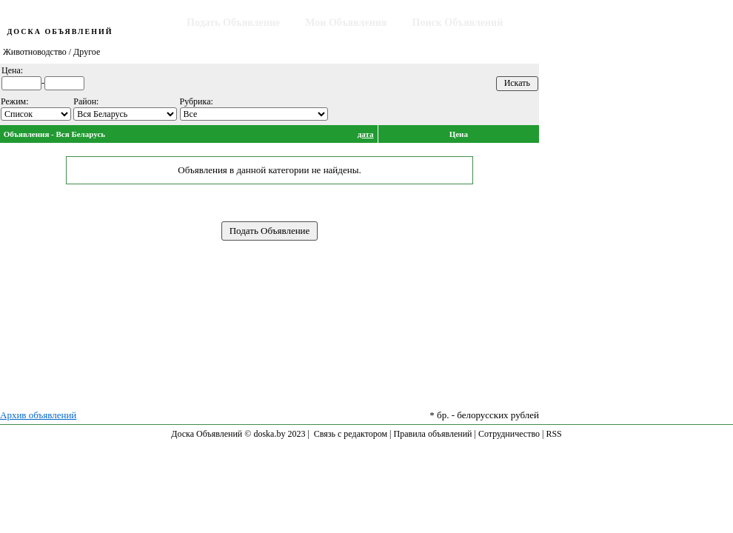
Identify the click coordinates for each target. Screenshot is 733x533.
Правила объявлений (433, 434)
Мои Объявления (345, 22)
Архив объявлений (38, 414)
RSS (553, 434)
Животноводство (35, 52)
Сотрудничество (509, 434)
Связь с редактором (350, 434)
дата (366, 134)
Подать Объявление (233, 22)
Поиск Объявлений (457, 22)
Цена (458, 134)
